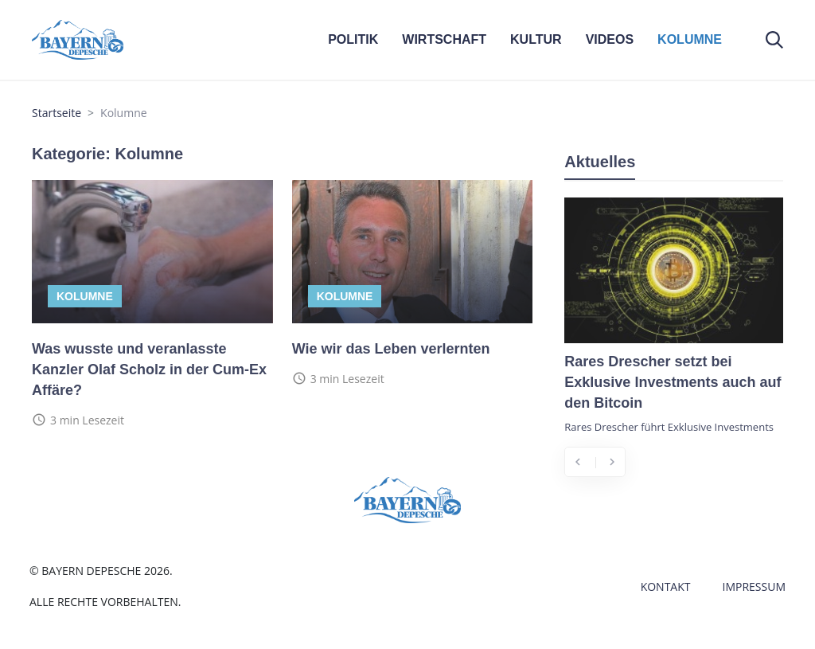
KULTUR (536, 39)
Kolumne (85, 296)
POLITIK (353, 39)
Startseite (56, 112)
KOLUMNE (689, 39)
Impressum (754, 586)
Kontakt (666, 586)
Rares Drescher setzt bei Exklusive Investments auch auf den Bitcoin (672, 382)
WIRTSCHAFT (444, 39)
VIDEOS (610, 39)
